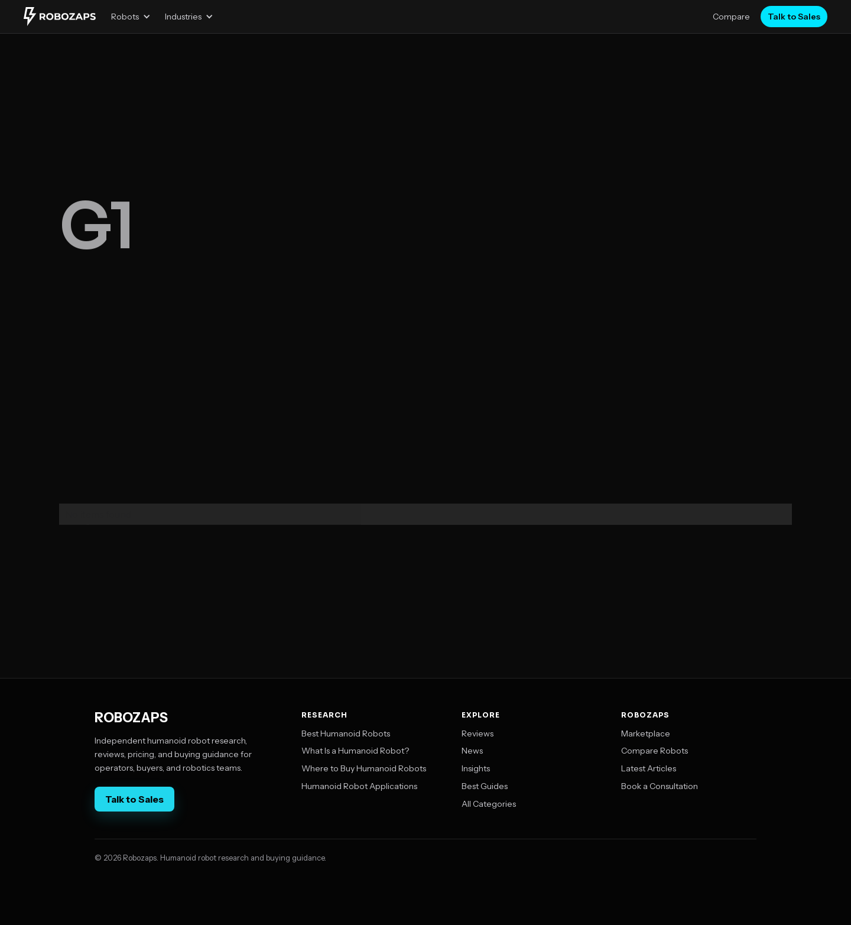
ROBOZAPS (131, 718)
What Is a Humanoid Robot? (355, 750)
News (472, 750)
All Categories (489, 804)
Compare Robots (654, 750)
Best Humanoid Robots (345, 733)
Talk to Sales (794, 16)
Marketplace (645, 733)
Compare (731, 16)
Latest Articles (648, 768)
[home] (60, 16)
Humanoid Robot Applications (359, 786)
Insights (476, 768)
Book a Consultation (659, 786)
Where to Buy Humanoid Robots (363, 768)
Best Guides (485, 786)
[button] (131, 16)
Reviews (477, 733)
